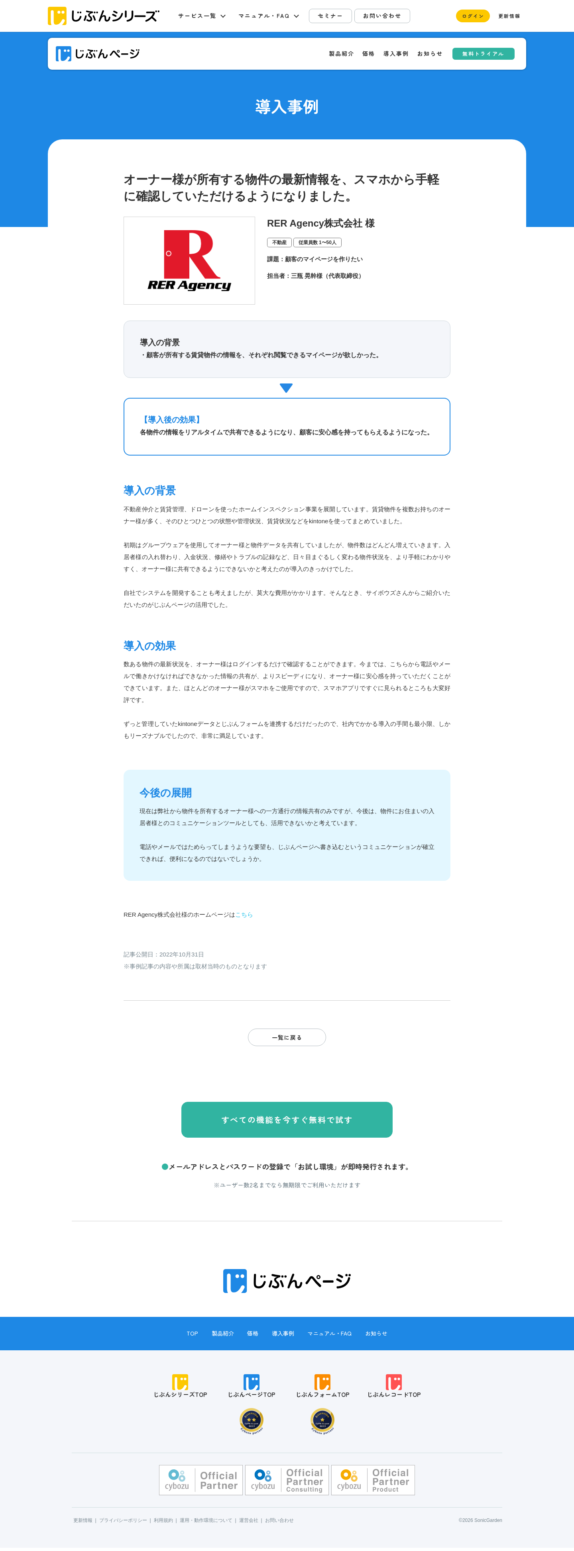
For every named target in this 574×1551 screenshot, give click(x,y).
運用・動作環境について (206, 1523)
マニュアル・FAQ (329, 1333)
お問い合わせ (382, 16)
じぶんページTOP (251, 1388)
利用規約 (163, 1523)
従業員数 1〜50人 (317, 242)
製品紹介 (341, 53)
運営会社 (248, 1523)
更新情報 (509, 15)
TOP (192, 1333)
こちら (244, 914)
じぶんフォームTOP (322, 1388)
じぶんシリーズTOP (180, 1388)
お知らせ (430, 53)
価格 (368, 53)
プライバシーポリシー (123, 1523)
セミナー (330, 16)
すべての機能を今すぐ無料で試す (287, 1119)
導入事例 (396, 53)
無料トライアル (483, 53)
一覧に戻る (287, 1037)
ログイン (473, 15)
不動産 (279, 242)
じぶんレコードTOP (394, 1388)
